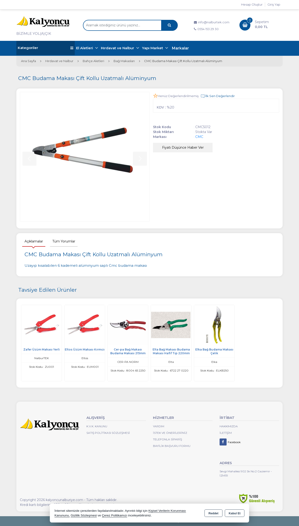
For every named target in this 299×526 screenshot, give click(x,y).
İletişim (226, 433)
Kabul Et (235, 513)
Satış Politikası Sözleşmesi (108, 433)
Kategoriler (45, 48)
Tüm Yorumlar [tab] (63, 241)
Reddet (213, 513)
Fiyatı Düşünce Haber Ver (183, 147)
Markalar (180, 48)
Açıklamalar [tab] (34, 241)
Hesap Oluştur (252, 4)
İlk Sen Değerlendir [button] (217, 96)
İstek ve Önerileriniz (170, 433)
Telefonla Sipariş (167, 439)
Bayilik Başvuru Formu (171, 446)
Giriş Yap (273, 4)
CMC (199, 137)
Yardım (158, 426)
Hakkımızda (229, 426)
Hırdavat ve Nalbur (118, 48)
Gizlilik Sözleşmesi (84, 515)
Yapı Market (153, 48)
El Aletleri (85, 48)
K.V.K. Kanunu (96, 426)
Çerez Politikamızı (114, 515)
